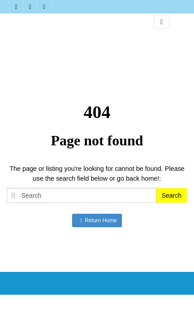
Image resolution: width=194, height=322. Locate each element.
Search (171, 195)
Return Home (96, 220)
